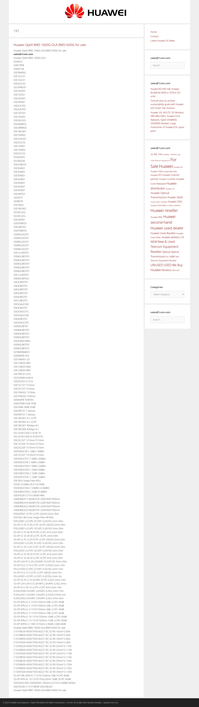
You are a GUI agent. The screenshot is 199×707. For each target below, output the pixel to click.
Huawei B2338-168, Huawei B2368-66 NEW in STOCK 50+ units (166, 92)
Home (154, 31)
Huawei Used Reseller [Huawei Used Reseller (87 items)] (163, 233)
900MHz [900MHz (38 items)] (166, 154)
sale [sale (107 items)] (172, 256)
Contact (155, 36)
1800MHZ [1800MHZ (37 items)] (173, 154)
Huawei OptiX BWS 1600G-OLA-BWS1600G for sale (50, 45)
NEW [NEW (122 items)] (154, 242)
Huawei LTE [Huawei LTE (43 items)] (170, 189)
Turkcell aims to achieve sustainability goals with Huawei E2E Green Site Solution (167, 104)
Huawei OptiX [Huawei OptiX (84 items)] (175, 197)
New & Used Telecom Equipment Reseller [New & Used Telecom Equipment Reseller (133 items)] (164, 246)
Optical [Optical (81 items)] (166, 252)
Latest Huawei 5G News (163, 40)
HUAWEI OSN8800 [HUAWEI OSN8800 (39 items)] (173, 205)
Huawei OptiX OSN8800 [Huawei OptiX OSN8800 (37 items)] (159, 202)
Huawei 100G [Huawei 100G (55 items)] (157, 171)
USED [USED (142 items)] (167, 265)
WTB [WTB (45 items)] (174, 270)
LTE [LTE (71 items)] (182, 237)
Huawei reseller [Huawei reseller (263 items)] (164, 210)
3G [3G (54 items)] (152, 154)
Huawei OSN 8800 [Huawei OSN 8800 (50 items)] (158, 205)
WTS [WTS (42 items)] (178, 270)
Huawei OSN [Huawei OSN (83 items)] (175, 201)
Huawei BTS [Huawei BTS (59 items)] (156, 175)
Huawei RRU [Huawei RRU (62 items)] (157, 217)
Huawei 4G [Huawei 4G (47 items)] (178, 167)
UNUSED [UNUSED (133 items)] (157, 265)
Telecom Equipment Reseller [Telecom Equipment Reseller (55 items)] (164, 260)
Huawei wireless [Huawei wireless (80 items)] (171, 237)
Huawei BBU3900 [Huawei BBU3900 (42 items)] (170, 171)
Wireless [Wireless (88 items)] (166, 270)
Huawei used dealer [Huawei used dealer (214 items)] (167, 228)
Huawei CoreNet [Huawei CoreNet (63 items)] (167, 179)
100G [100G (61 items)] (160, 154)
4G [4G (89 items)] (155, 154)
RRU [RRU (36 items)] (167, 257)
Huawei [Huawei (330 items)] (166, 166)
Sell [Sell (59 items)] (177, 256)
